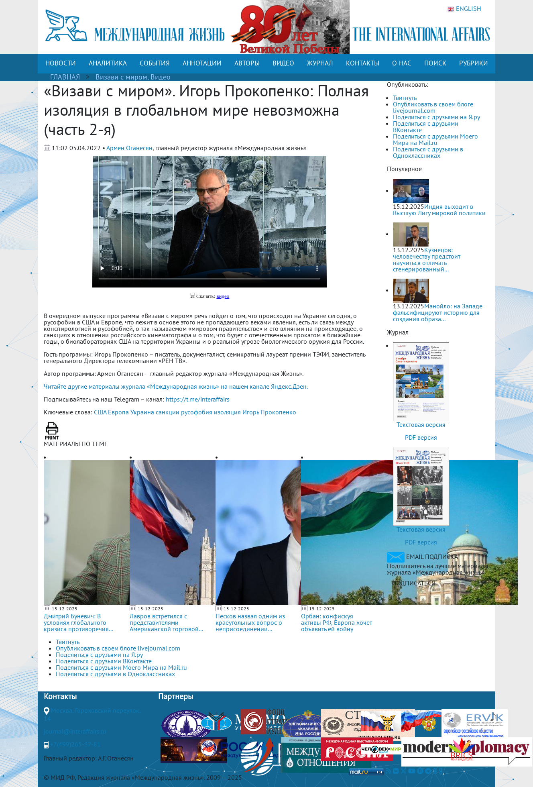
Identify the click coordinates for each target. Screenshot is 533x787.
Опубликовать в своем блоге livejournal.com (433, 107)
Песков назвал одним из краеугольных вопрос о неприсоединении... (250, 622)
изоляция (227, 412)
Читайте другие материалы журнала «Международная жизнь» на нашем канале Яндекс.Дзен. (176, 386)
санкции (167, 412)
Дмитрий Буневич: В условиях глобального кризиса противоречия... (78, 622)
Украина (142, 412)
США (100, 412)
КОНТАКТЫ (362, 63)
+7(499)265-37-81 (75, 744)
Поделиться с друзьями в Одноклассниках (428, 152)
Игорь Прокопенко (269, 412)
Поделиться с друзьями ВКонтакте (425, 126)
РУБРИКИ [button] (473, 63)
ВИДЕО (283, 63)
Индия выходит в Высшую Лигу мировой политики (439, 209)
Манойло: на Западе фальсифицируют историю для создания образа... (437, 312)
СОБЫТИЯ (155, 63)
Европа (118, 412)
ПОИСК (435, 63)
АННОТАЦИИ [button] (202, 63)
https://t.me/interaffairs (198, 399)
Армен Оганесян (129, 148)
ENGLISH (464, 8)
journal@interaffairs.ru (75, 731)
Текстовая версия (421, 424)
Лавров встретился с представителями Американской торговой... (166, 622)
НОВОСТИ (60, 63)
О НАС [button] (401, 63)
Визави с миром (121, 77)
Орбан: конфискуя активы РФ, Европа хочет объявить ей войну (336, 622)
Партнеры (175, 696)
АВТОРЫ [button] (247, 63)
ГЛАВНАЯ (65, 77)
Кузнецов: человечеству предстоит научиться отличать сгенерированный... (426, 259)
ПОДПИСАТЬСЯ (413, 583)
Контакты (60, 696)
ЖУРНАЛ (320, 63)
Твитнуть (405, 98)
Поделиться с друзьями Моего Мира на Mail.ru (435, 139)
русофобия (196, 412)
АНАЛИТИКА (108, 63)
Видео (161, 77)
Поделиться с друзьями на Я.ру (436, 117)
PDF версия (421, 437)
